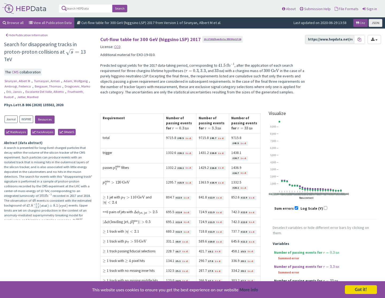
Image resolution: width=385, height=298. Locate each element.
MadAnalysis (16, 132)
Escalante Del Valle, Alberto (45, 92)
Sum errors (284, 208)
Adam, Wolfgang (76, 81)
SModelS (67, 132)
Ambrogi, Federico (18, 86)
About (289, 8)
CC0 (117, 46)
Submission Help (315, 8)
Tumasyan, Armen (47, 81)
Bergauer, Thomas (48, 86)
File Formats (347, 8)
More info (249, 290)
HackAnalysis (42, 132)
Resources (45, 119)
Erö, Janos (14, 92)
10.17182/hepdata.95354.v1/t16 (222, 39)
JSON (375, 23)
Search (120, 8)
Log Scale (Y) (312, 208)
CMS (16, 72)
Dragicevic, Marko (77, 86)
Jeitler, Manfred (27, 97)
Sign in (370, 8)
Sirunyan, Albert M (18, 81)
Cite (360, 23)
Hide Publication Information (27, 35)
